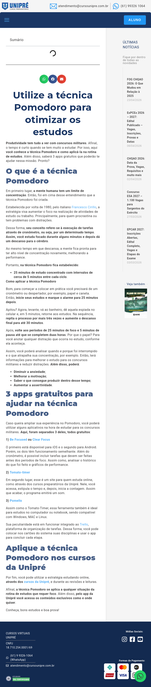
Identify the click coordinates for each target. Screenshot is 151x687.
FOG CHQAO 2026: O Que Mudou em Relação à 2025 (135, 87)
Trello (84, 524)
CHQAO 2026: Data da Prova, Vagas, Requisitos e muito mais (136, 167)
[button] (7, 20)
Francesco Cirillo (84, 207)
